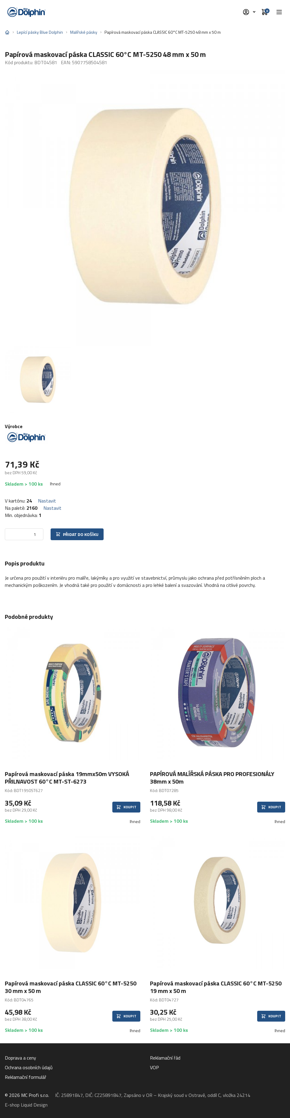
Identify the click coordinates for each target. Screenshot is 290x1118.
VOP (154, 1067)
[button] (279, 12)
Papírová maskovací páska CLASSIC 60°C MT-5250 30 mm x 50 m (70, 987)
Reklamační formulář (25, 1077)
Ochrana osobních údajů (29, 1067)
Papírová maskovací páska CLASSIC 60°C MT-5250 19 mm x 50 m (216, 987)
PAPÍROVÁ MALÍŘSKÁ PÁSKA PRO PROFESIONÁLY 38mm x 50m (212, 777)
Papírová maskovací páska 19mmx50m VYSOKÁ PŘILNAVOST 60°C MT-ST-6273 (67, 777)
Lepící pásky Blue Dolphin (40, 32)
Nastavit (47, 500)
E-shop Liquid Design (26, 1104)
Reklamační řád (165, 1057)
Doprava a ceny (20, 1057)
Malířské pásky (83, 32)
